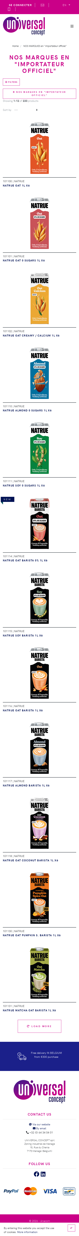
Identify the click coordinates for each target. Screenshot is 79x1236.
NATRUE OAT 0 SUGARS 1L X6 (24, 260)
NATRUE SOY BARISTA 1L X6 (23, 635)
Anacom (45, 1221)
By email (39, 1128)
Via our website (39, 1124)
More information (27, 1232)
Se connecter (20, 5)
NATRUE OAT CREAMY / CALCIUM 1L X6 (31, 335)
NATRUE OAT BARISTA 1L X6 (23, 710)
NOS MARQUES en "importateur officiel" (39, 94)
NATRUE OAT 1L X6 (16, 185)
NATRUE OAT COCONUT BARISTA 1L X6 (30, 860)
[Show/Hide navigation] (72, 26)
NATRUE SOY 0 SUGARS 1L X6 (24, 485)
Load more (39, 1026)
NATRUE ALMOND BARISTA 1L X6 (26, 785)
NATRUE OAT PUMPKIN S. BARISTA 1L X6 (32, 935)
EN (65, 5)
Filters (11, 82)
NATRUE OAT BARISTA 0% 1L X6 (25, 560)
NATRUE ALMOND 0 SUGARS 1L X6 (27, 410)
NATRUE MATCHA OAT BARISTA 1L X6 (29, 1010)
